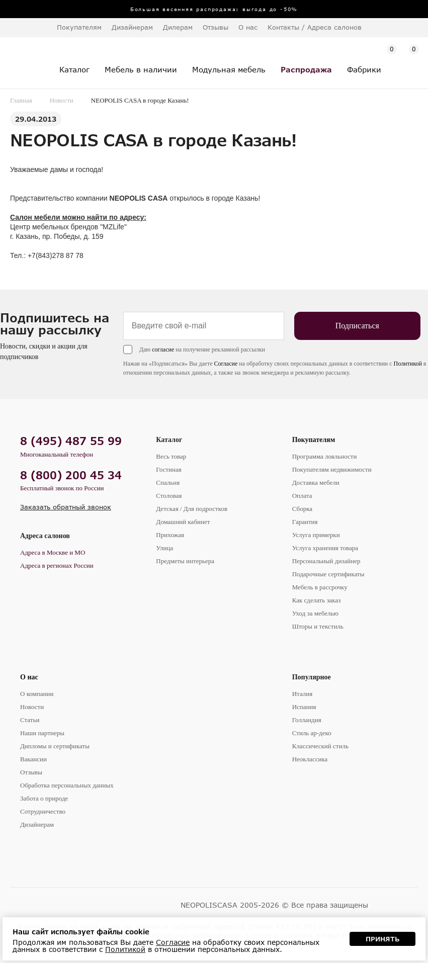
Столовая (169, 495)
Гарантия (305, 522)
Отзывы (215, 27)
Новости (61, 100)
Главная (21, 100)
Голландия (306, 720)
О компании (36, 693)
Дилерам (178, 27)
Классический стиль (320, 746)
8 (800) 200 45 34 (71, 475)
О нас (29, 677)
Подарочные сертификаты (328, 574)
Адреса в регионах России (57, 565)
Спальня (168, 482)
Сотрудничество (42, 811)
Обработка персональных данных (67, 785)
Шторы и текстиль (318, 626)
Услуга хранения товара (325, 548)
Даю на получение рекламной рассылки (202, 349)
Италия (302, 693)
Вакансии (33, 759)
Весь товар (171, 456)
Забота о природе (44, 798)
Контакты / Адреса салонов (315, 27)
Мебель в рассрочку (320, 587)
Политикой (408, 363)
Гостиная (168, 469)
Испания (304, 707)
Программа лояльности (324, 456)
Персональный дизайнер (326, 561)
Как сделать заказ (316, 600)
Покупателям (313, 440)
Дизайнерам (132, 27)
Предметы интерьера (185, 561)
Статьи (29, 720)
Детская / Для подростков (191, 508)
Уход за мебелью (315, 613)
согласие (163, 349)
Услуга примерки (316, 535)
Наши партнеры (42, 733)
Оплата (302, 495)
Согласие (226, 363)
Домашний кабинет (183, 522)
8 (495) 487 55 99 (71, 440)
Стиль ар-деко (311, 733)
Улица (164, 548)
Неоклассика (310, 759)
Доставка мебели (315, 482)
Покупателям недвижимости (332, 469)
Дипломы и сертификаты (55, 746)
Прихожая (170, 535)
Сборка (302, 508)
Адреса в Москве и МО (52, 552)
